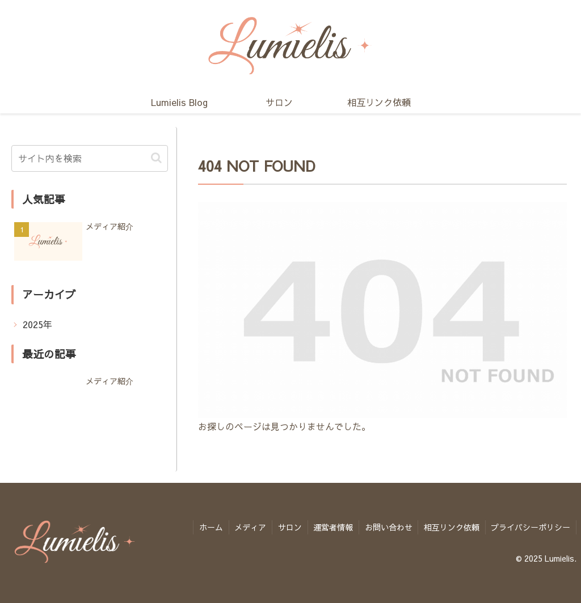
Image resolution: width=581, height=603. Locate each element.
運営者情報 (332, 527)
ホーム (209, 527)
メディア (248, 527)
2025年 (37, 324)
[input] (89, 158)
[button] (156, 157)
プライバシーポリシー (530, 527)
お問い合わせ (387, 527)
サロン (288, 527)
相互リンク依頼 (451, 527)
